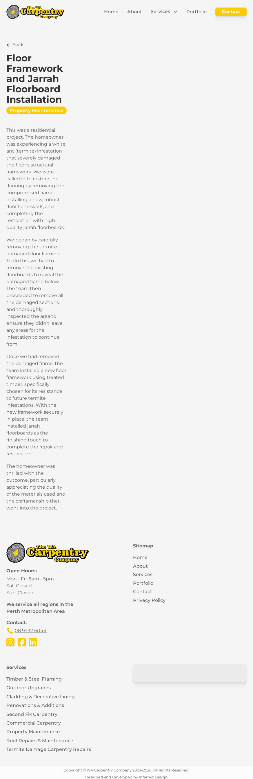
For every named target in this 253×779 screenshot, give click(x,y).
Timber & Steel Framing (34, 679)
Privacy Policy (149, 600)
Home (111, 11)
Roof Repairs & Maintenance (39, 740)
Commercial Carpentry (33, 723)
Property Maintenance (36, 110)
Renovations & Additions (35, 705)
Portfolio (196, 11)
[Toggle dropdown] (175, 11)
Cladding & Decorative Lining (40, 696)
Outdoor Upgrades (28, 688)
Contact (231, 11)
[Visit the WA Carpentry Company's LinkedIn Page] (33, 642)
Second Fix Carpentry (31, 714)
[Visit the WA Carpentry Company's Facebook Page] (22, 642)
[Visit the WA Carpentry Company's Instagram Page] (10, 642)
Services (160, 11)
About (134, 11)
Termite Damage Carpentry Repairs (48, 749)
